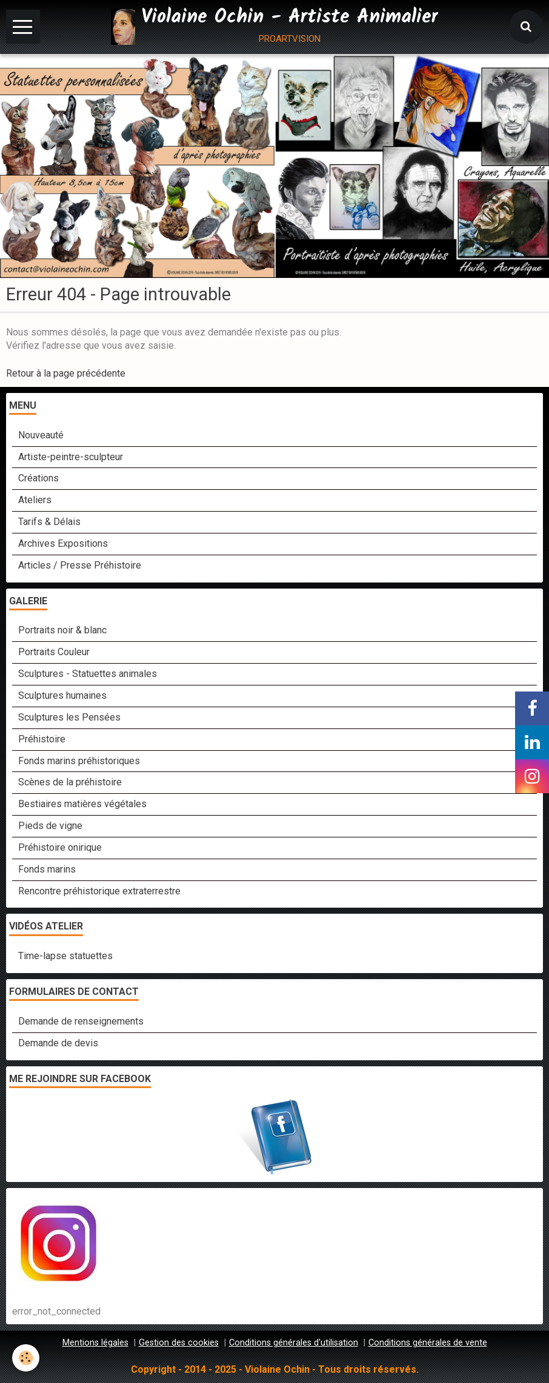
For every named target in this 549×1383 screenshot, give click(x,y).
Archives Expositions (63, 543)
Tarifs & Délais (49, 521)
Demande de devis (58, 1043)
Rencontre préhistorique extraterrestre (99, 891)
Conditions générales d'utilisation (293, 1343)
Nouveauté (41, 435)
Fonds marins (47, 869)
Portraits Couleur (54, 652)
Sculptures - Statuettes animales (87, 673)
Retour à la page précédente (65, 373)
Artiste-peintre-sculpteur (70, 457)
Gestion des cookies (179, 1343)
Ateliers (35, 500)
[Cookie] (25, 1357)
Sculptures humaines (62, 695)
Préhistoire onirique (60, 847)
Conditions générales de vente (427, 1343)
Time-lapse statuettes (65, 956)
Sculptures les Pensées (69, 717)
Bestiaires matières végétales (82, 804)
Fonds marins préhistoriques (79, 761)
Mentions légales (95, 1343)
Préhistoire (41, 739)
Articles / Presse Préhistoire (79, 565)
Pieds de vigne (50, 825)
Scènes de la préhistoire (70, 782)
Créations (38, 478)
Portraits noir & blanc (62, 630)
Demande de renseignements (81, 1021)
